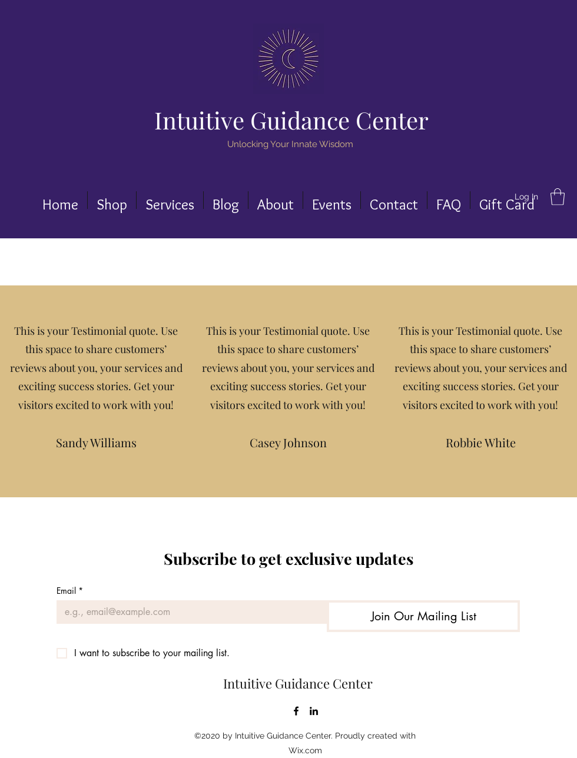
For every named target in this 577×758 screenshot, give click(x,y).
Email (70, 591)
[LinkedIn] (314, 711)
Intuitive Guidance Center (291, 119)
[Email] (188, 612)
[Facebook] (296, 711)
